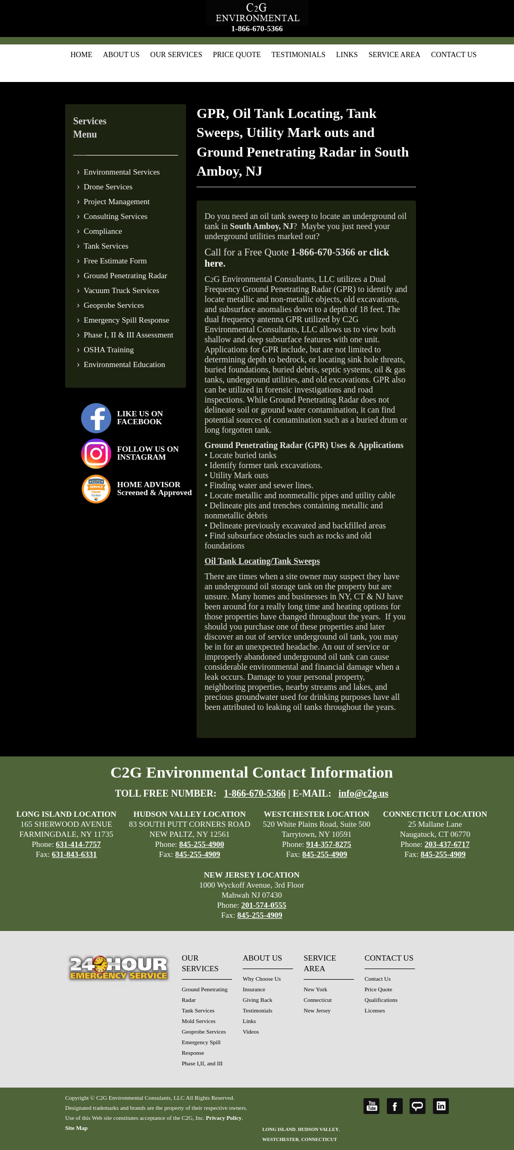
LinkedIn (441, 1106)
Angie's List (418, 1106)
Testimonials (298, 55)
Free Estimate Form (115, 261)
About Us (121, 55)
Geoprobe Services (114, 305)
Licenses (375, 1010)
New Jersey (317, 1010)
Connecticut (318, 1000)
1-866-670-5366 (257, 28)
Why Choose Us (262, 978)
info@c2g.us (363, 793)
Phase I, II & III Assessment (128, 335)
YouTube (371, 1106)
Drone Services (108, 186)
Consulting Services (115, 216)
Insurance (254, 989)
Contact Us (453, 55)
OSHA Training (109, 349)
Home (81, 55)
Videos (251, 1031)
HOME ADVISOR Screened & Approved (154, 488)
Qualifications (381, 1000)
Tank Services (106, 246)
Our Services (176, 55)
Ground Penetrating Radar (125, 275)
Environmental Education (124, 364)
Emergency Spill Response (126, 320)
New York (315, 989)
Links (347, 55)
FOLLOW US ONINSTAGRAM (148, 453)
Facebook (395, 1106)
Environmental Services (122, 172)
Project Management (117, 201)
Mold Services (199, 1021)
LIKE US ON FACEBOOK (140, 417)
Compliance (103, 231)
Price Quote (237, 55)
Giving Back (257, 1000)
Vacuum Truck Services (121, 290)
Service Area (394, 55)
